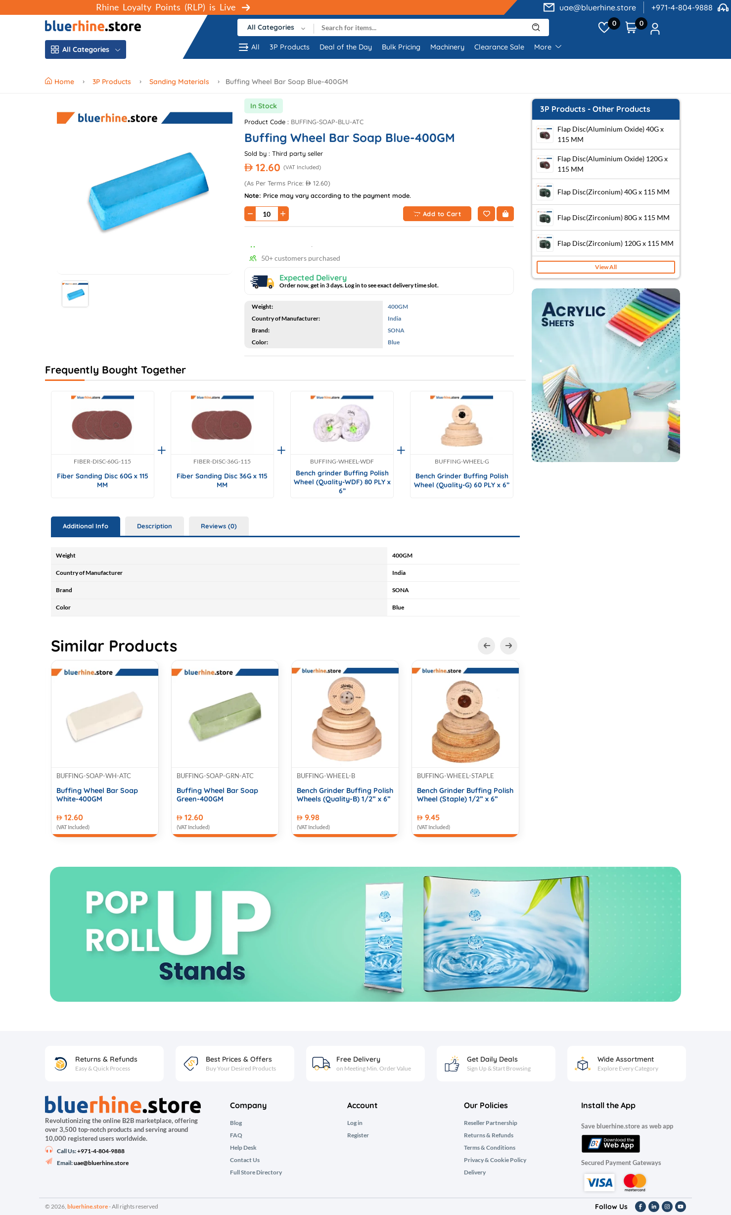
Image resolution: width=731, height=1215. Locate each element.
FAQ (236, 1135)
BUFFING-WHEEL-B (326, 776)
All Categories (85, 49)
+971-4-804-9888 (682, 7)
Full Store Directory (256, 1172)
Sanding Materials (179, 81)
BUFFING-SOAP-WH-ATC (93, 776)
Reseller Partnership (490, 1123)
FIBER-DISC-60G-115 (102, 462)
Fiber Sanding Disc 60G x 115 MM (102, 480)
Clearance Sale (499, 47)
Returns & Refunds (488, 1135)
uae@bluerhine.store (597, 7)
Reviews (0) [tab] (219, 526)
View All (606, 267)
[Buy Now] (505, 213)
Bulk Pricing (401, 47)
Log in (355, 1123)
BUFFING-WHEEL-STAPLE (455, 776)
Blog (236, 1123)
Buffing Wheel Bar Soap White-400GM (97, 795)
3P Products (290, 47)
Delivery (475, 1172)
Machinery (447, 47)
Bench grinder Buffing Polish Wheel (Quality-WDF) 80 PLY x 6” (342, 481)
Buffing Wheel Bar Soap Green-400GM (217, 795)
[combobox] (275, 27)
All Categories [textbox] (270, 27)
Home (60, 81)
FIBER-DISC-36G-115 (222, 462)
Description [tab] (154, 526)
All (248, 47)
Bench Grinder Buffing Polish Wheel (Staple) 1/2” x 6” (465, 795)
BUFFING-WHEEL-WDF (342, 462)
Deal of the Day (346, 47)
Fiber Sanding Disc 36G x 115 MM (222, 480)
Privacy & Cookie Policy (495, 1160)
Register (358, 1135)
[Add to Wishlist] (486, 213)
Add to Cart (437, 214)
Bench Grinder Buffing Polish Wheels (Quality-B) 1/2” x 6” (345, 795)
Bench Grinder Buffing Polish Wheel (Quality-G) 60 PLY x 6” (461, 480)
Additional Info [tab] (85, 526)
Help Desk (243, 1148)
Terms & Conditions (489, 1148)
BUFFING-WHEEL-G (462, 462)
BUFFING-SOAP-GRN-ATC (215, 776)
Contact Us (245, 1160)
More (547, 47)
